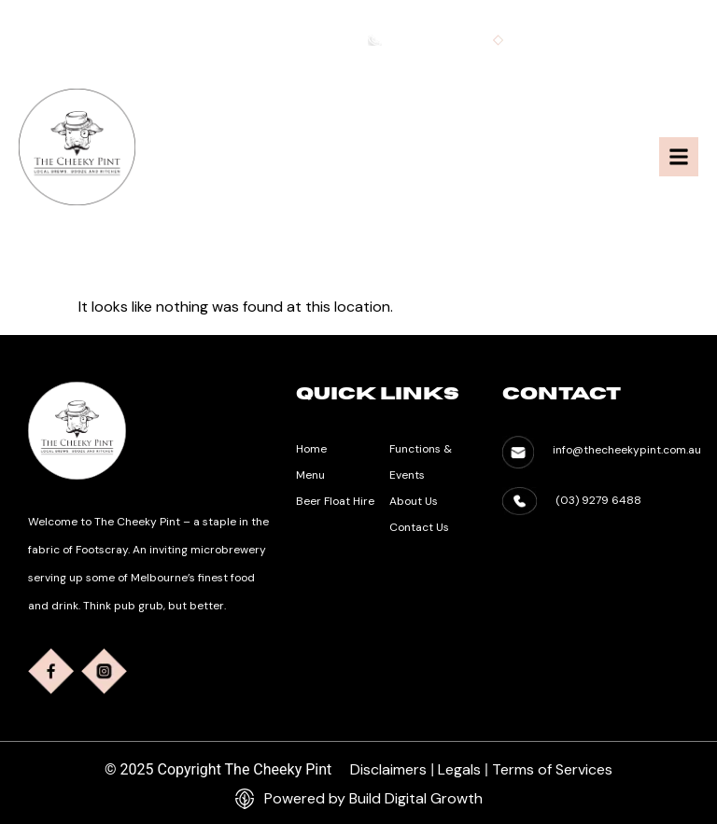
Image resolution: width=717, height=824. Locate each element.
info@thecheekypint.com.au (617, 40)
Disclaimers (388, 769)
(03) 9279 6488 (598, 500)
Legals (459, 769)
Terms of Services (552, 769)
